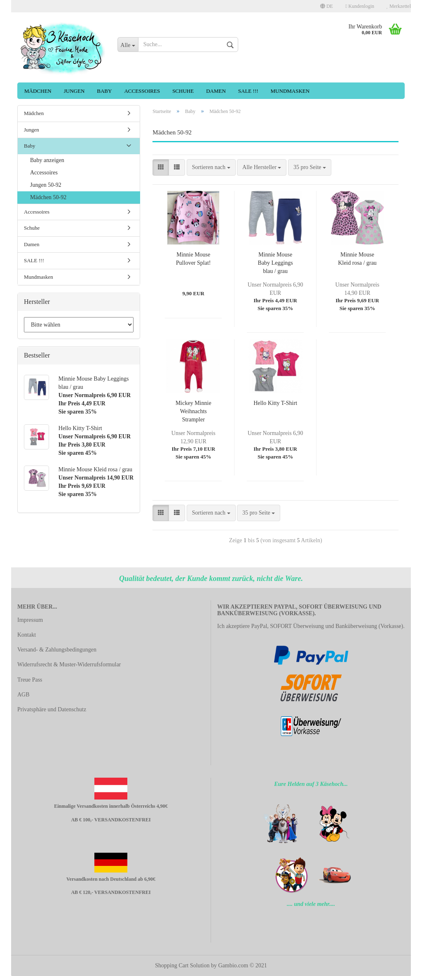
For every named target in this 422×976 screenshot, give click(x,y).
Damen (216, 91)
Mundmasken (290, 91)
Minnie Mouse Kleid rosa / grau (357, 259)
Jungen (74, 91)
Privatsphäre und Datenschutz (51, 709)
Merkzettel (399, 6)
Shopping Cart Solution (182, 965)
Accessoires (142, 91)
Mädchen (38, 91)
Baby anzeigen (47, 160)
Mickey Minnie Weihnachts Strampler (193, 411)
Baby (104, 91)
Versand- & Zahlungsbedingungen (56, 650)
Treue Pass (29, 680)
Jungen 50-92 (45, 185)
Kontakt (26, 635)
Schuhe (183, 91)
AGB (23, 694)
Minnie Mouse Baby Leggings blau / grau (275, 263)
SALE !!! (248, 91)
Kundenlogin (359, 6)
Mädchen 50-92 (48, 197)
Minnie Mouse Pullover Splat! (193, 259)
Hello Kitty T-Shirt (275, 403)
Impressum (30, 620)
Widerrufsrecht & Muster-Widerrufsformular (69, 664)
